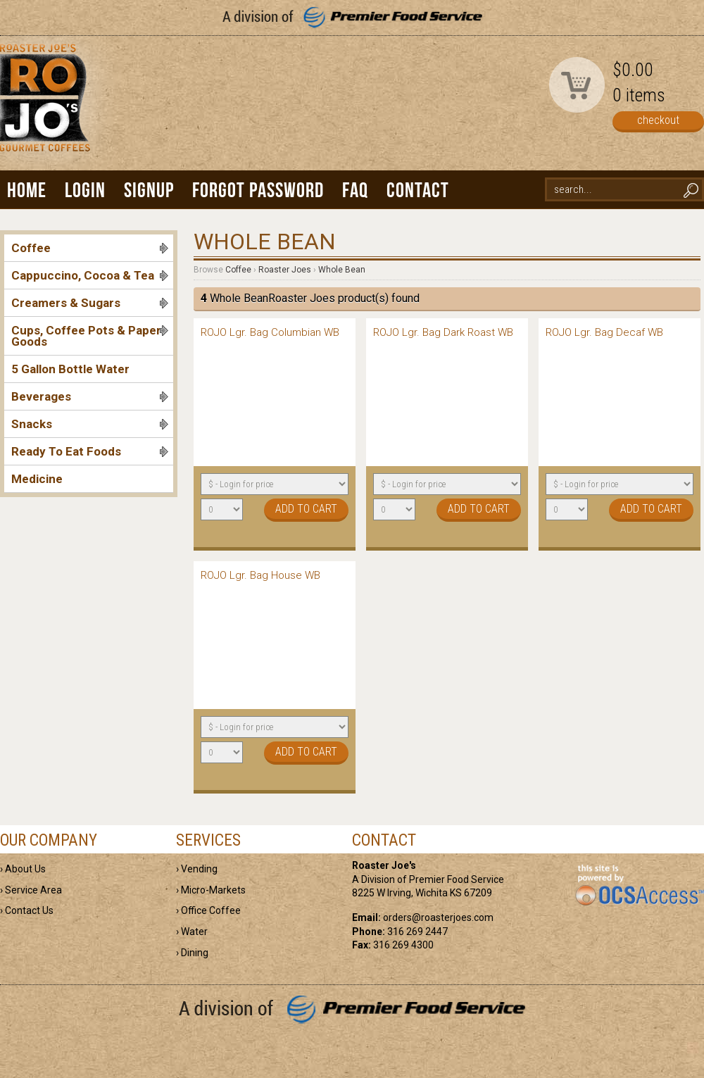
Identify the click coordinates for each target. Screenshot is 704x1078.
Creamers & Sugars (89, 303)
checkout (658, 120)
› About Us (23, 869)
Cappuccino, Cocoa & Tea (89, 275)
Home (26, 189)
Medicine (37, 479)
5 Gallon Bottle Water (70, 369)
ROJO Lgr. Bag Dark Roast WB (443, 332)
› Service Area (31, 890)
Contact (417, 189)
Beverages (89, 396)
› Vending (197, 869)
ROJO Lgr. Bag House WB (260, 575)
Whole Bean (341, 270)
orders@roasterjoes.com (438, 917)
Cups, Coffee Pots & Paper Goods (89, 336)
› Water (192, 931)
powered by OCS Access (639, 886)
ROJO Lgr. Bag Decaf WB (604, 332)
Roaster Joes (284, 270)
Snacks (89, 424)
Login (85, 189)
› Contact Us (27, 910)
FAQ (355, 189)
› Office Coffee (208, 910)
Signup (149, 189)
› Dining (192, 952)
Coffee (89, 248)
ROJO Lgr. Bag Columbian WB (270, 332)
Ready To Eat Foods (89, 451)
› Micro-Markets (211, 890)
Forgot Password (258, 189)
